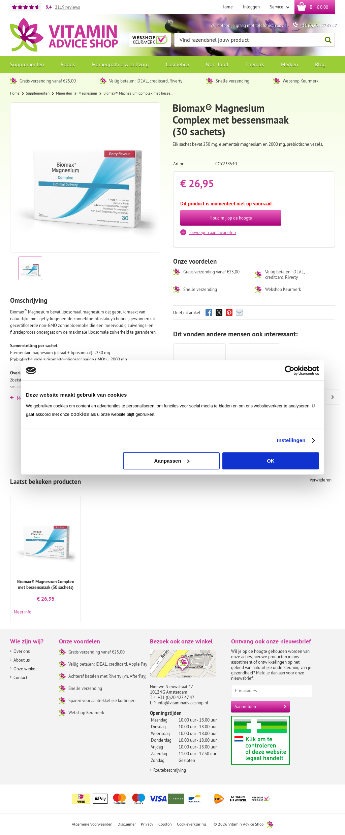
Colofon (165, 824)
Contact (20, 677)
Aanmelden (245, 706)
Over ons (21, 651)
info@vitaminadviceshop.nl (183, 702)
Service (277, 6)
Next (329, 392)
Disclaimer (127, 824)
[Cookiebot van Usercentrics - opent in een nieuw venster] (289, 370)
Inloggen (251, 6)
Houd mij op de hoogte (231, 218)
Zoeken (326, 40)
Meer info (22, 611)
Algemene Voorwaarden (92, 824)
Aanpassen (171, 461)
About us (21, 660)
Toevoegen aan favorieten (212, 232)
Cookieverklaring (191, 824)
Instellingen (291, 440)
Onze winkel (25, 668)
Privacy (147, 824)
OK (271, 461)
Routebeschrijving (169, 770)
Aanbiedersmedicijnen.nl (273, 740)
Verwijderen (321, 479)
